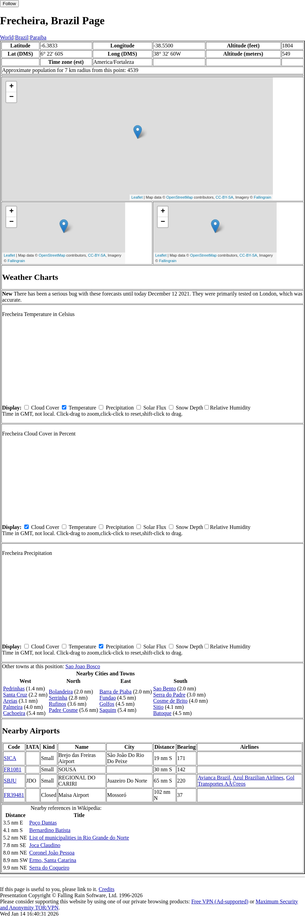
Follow (9, 3)
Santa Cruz (15, 695)
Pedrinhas (14, 688)
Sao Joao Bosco (82, 666)
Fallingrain (262, 197)
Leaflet (137, 197)
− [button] (11, 97)
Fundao (108, 698)
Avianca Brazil (214, 777)
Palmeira (13, 707)
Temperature (82, 408)
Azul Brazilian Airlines (258, 777)
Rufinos (57, 704)
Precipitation (120, 408)
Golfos (107, 704)
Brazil (21, 37)
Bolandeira (61, 691)
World (7, 37)
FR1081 (13, 769)
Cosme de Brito (170, 701)
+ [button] (11, 87)
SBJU (10, 781)
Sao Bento (164, 688)
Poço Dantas (42, 823)
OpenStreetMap (179, 197)
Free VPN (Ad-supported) (219, 901)
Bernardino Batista (49, 830)
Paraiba (38, 37)
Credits (106, 889)
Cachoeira (14, 713)
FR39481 (14, 795)
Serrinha (58, 698)
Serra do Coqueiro (49, 868)
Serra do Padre (169, 695)
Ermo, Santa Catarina (52, 860)
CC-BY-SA (225, 197)
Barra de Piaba (116, 691)
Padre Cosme (63, 710)
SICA (10, 758)
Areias (10, 701)
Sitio (158, 707)
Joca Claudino (44, 845)
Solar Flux (154, 408)
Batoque (162, 713)
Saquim (108, 710)
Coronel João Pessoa (51, 853)
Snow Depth (189, 408)
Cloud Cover (45, 408)
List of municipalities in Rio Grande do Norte (79, 838)
